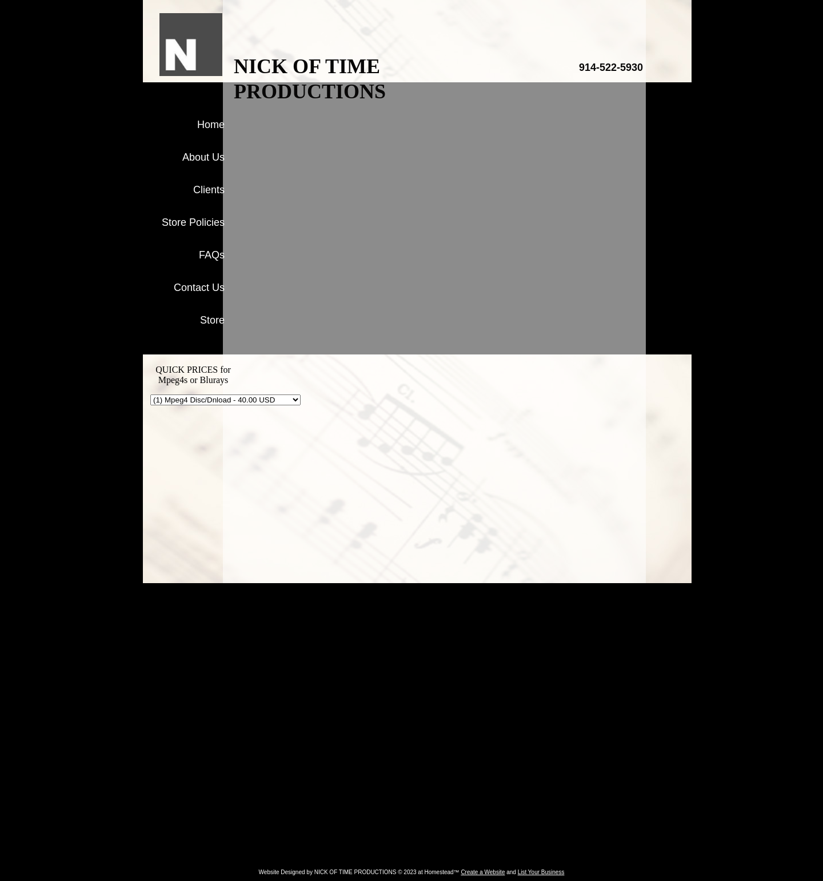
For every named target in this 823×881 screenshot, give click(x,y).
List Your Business (541, 872)
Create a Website (483, 872)
